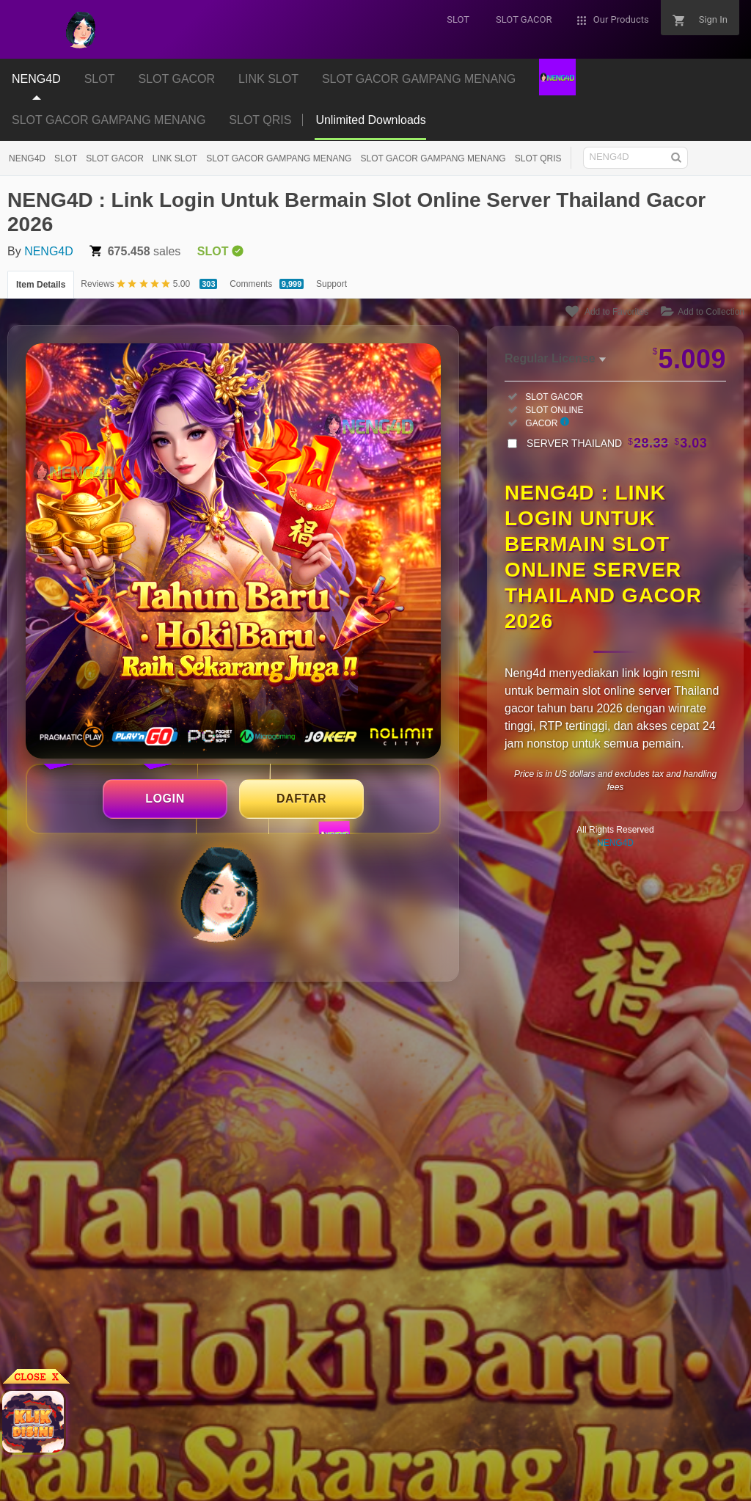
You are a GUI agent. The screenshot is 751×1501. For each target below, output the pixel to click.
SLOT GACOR (114, 158)
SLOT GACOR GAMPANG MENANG (108, 120)
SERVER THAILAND (617, 443)
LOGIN (165, 798)
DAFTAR (301, 798)
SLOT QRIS (260, 120)
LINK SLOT (175, 158)
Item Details (40, 285)
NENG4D (27, 158)
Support (331, 284)
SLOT (65, 158)
